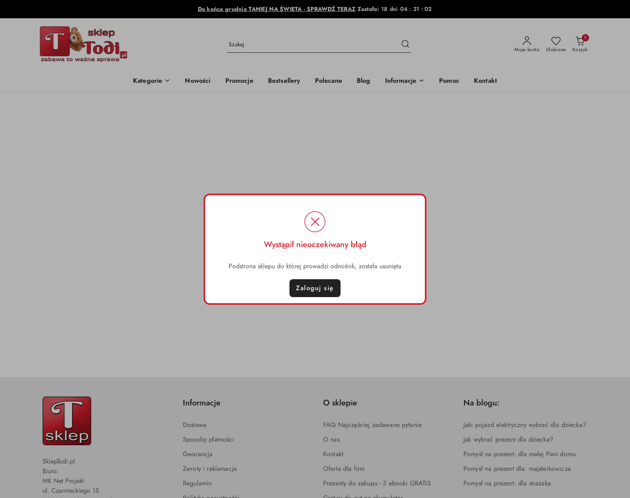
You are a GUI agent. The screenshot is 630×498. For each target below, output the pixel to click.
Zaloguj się (315, 288)
